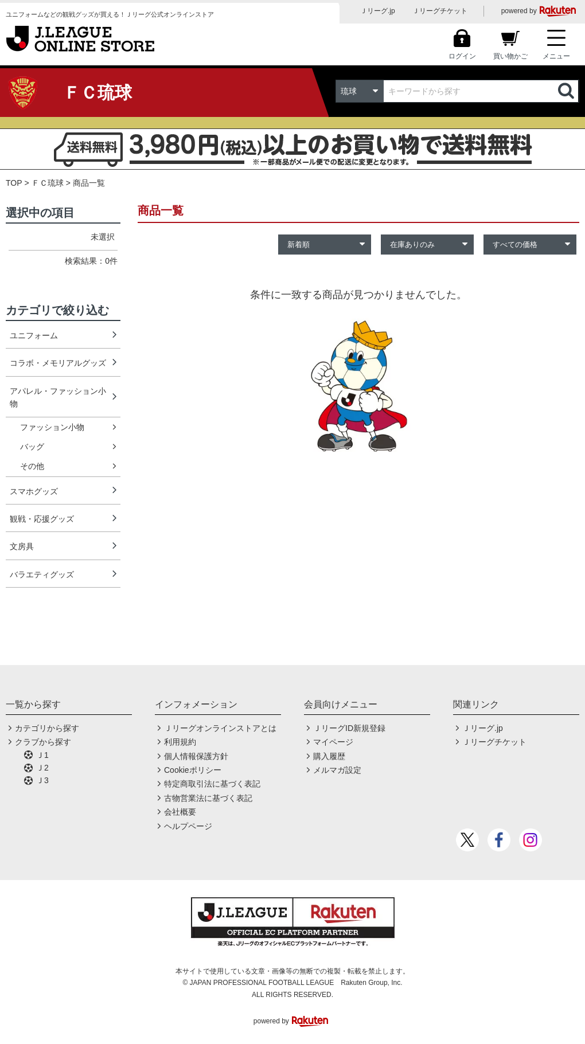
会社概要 (180, 811)
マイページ (333, 741)
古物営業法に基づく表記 (208, 798)
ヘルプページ (188, 826)
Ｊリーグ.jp (377, 11)
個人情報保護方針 (196, 756)
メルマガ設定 (337, 770)
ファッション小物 (52, 427)
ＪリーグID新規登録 (349, 728)
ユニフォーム (34, 335)
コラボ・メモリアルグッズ (58, 362)
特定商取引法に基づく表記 (212, 783)
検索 (567, 91)
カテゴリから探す (47, 728)
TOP (14, 182)
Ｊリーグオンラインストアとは (220, 728)
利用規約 (180, 741)
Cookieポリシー (192, 770)
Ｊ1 (42, 755)
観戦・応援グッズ (42, 518)
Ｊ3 (42, 780)
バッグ (32, 446)
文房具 (22, 546)
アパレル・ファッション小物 (58, 397)
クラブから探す (43, 741)
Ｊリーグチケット (439, 11)
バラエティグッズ (42, 574)
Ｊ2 (42, 767)
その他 (32, 466)
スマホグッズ (34, 491)
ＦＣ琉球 (48, 182)
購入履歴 (329, 756)
